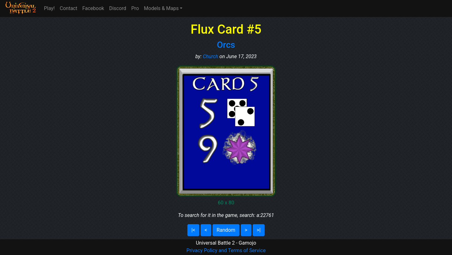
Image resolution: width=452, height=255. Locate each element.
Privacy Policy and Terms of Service (226, 250)
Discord (117, 8)
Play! (49, 8)
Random (226, 230)
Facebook (93, 8)
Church (210, 56)
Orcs (226, 45)
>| (259, 230)
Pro (135, 8)
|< (193, 230)
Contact (68, 8)
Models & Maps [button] (161, 8)
